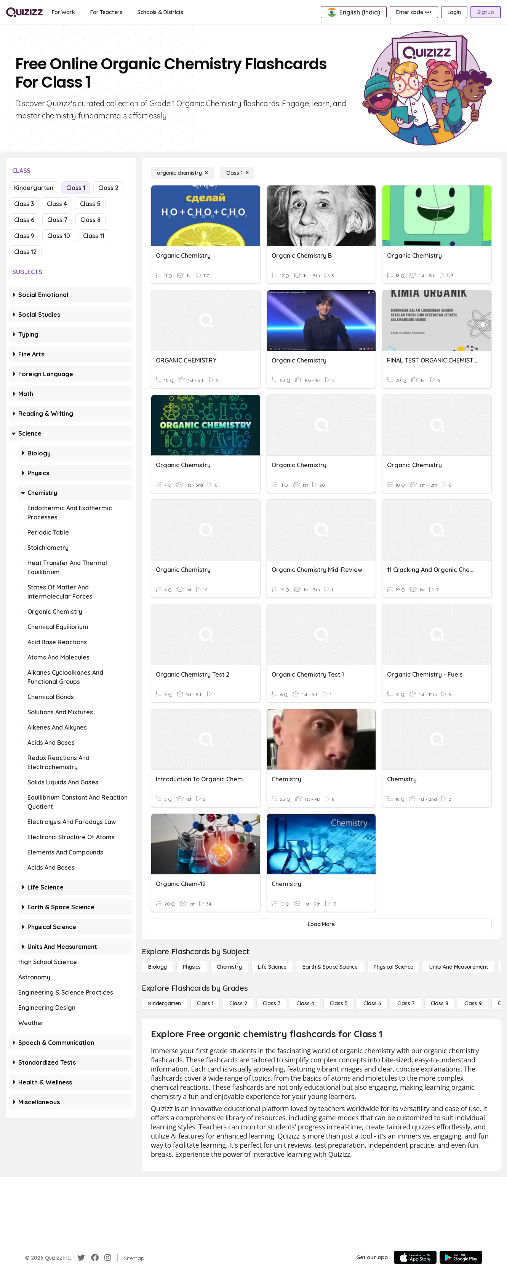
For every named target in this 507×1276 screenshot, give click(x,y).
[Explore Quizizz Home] (24, 12)
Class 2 (108, 188)
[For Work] (63, 12)
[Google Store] (461, 1257)
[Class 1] (237, 173)
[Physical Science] (393, 967)
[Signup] (485, 12)
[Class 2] (238, 1003)
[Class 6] (372, 1003)
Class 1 (75, 188)
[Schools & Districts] (160, 12)
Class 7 (57, 220)
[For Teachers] (106, 12)
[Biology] (157, 967)
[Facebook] (95, 1258)
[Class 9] (473, 1003)
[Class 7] (406, 1003)
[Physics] (191, 967)
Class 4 (57, 204)
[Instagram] (107, 1258)
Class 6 (24, 220)
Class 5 (90, 204)
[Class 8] (439, 1003)
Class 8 (90, 220)
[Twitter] (81, 1258)
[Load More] (321, 924)
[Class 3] (271, 1003)
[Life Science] (272, 967)
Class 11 (93, 236)
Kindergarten (33, 188)
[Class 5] (338, 1003)
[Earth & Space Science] (330, 967)
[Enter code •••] (414, 12)
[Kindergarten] (164, 1003)
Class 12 (25, 252)
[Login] (454, 12)
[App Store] (415, 1257)
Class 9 (24, 236)
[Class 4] (305, 1003)
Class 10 (58, 236)
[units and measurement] (458, 967)
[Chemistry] (229, 967)
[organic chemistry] (182, 173)
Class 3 (24, 204)
